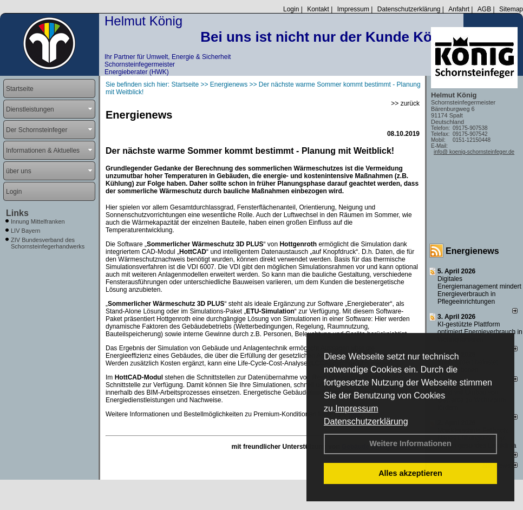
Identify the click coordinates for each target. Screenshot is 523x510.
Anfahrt (458, 9)
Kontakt (318, 9)
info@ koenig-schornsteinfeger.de (474, 152)
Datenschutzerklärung (366, 421)
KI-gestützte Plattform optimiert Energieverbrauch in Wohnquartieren (479, 332)
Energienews (472, 251)
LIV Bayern (25, 230)
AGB (484, 9)
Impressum (356, 408)
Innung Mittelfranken (38, 221)
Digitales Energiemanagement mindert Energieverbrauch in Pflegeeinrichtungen (479, 290)
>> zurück (405, 103)
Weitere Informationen (410, 443)
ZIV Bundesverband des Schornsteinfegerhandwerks (47, 243)
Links (17, 213)
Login (291, 9)
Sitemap (511, 9)
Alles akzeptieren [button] (410, 473)
